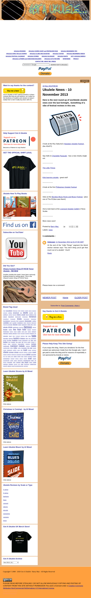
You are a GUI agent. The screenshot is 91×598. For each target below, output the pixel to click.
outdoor (25, 352)
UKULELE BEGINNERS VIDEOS (76, 53)
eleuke (5, 327)
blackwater (18, 317)
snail (30, 358)
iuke (14, 336)
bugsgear (33, 319)
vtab (22, 364)
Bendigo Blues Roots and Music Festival (67, 197)
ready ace (10, 356)
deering (29, 323)
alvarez (34, 311)
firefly (10, 329)
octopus (34, 350)
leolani (13, 342)
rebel (15, 356)
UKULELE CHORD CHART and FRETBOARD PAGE (43, 51)
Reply (49, 253)
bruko (19, 319)
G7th (19, 311)
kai (26, 336)
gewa (15, 331)
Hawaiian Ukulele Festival (74, 144)
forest (29, 329)
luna (9, 344)
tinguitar (9, 362)
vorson (15, 364)
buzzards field (14, 321)
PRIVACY (76, 59)
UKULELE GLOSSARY (48, 56)
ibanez (32, 333)
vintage (10, 364)
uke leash (24, 362)
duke (19, 324)
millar (15, 348)
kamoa (11, 338)
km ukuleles (32, 338)
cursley (14, 323)
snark (34, 358)
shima (17, 358)
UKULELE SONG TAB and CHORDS (16, 53)
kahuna (23, 336)
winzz (9, 366)
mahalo (33, 344)
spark (11, 360)
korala (20, 340)
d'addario (20, 323)
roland (25, 356)
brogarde (12, 319)
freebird (34, 329)
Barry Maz (55, 227)
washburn (26, 364)
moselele (24, 348)
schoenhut (6, 358)
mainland (14, 346)
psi (6, 356)
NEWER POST (49, 297)
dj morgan (9, 324)
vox (19, 364)
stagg (15, 360)
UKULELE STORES (33, 56)
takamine (20, 360)
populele (33, 354)
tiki (35, 360)
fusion (11, 331)
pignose (24, 354)
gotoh (29, 331)
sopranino (6, 514)
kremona (25, 340)
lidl (22, 342)
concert (5, 503)
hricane (23, 333)
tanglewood (26, 360)
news (51, 230)
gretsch (34, 331)
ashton (10, 315)
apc (21, 313)
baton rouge (21, 315)
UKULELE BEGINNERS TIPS (69, 51)
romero (30, 356)
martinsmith (6, 348)
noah (25, 350)
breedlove (6, 319)
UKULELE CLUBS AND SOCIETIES (40, 53)
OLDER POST (81, 297)
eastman (24, 324)
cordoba (6, 323)
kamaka (5, 338)
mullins (14, 350)
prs (4, 356)
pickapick (18, 354)
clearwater (28, 321)
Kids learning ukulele (51, 178)
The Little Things (49, 168)
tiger (32, 360)
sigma (21, 358)
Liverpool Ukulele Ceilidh (69, 209)
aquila (25, 313)
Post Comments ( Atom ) (70, 306)
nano (18, 350)
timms (4, 362)
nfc (21, 350)
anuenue (16, 313)
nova (29, 350)
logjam (33, 342)
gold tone (24, 331)
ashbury (5, 315)
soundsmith (6, 360)
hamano (5, 333)
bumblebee (6, 321)
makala (22, 346)
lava (9, 342)
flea (14, 329)
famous (28, 327)
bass (4, 500)
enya (10, 327)
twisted (18, 362)
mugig (34, 348)
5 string (5, 489)
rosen (34, 356)
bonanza (32, 317)
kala (34, 335)
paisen (5, 354)
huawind (27, 333)
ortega (16, 352)
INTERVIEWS (66, 59)
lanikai (5, 342)
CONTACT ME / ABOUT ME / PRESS (45, 61)
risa (22, 356)
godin (19, 331)
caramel (21, 321)
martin (33, 346)
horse (18, 333)
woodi (13, 366)
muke (4, 350)
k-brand (18, 336)
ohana (5, 352)
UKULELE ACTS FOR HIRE (52, 59)
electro (5, 507)
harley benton (13, 333)
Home (65, 297)
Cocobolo (9, 311)
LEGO (26, 311)
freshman (6, 331)
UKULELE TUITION (58, 53)
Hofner (22, 311)
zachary (26, 366)
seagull (12, 358)
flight (19, 329)
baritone (6, 496)
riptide (19, 356)
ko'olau (9, 340)
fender (5, 329)
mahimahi (6, 346)
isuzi (10, 336)
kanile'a (16, 338)
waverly (5, 366)
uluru (30, 362)
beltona (31, 315)
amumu (5, 313)
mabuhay (14, 344)
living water (27, 342)
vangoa (5, 364)
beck (27, 315)
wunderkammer (19, 366)
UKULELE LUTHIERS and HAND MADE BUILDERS (26, 59)
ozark (34, 352)
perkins (9, 354)
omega (11, 352)
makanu (28, 346)
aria (35, 313)
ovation (30, 352)
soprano (6, 517)
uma (34, 362)
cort (10, 323)
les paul (18, 342)
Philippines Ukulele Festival (66, 187)
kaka (29, 336)
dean (24, 323)
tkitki (14, 362)
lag (29, 340)
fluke (24, 329)
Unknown (51, 242)
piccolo (5, 510)
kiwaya (22, 338)
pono (28, 354)
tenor (5, 520)
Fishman (15, 311)
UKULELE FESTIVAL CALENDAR (15, 56)
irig (35, 333)
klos (27, 338)
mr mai (29, 348)
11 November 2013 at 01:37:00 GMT (70, 242)
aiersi (30, 311)
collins (34, 321)
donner (15, 324)
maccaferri (21, 344)
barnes (14, 315)
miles (11, 348)
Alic (4, 311)
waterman (33, 364)
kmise (4, 340)
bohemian (25, 317)
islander (5, 336)
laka (32, 340)
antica (10, 313)
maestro (27, 344)
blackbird (11, 317)
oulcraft (21, 352)
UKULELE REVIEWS (20, 51)
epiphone (16, 327)
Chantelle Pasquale (59, 156)
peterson (13, 354)
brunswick (26, 319)
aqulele (31, 313)
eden (34, 324)
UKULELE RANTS (63, 56)
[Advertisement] (33, 34)
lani (35, 340)
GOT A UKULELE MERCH (78, 56)
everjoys (21, 327)
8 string (5, 493)
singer (25, 358)
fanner (34, 327)
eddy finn (30, 324)
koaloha (14, 340)
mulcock (9, 350)
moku (19, 348)
